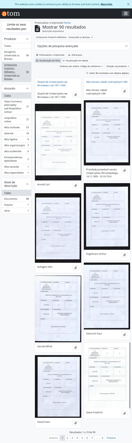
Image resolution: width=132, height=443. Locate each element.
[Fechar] (128, 4)
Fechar (67, 22)
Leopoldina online (16, 119)
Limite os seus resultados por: (16, 26)
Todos (7, 46)
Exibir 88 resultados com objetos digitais (107, 73)
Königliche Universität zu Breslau (16, 55)
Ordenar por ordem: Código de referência (80, 66)
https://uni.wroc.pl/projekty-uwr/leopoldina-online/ (16, 107)
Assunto (9, 88)
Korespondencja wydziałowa (16, 159)
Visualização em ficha (48, 60)
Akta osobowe (16, 128)
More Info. (107, 4)
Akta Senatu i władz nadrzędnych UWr (107, 81)
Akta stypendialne (16, 173)
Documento (16, 199)
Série (16, 211)
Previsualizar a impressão (50, 54)
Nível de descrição (10, 184)
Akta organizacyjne (16, 146)
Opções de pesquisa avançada (57, 46)
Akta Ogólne (16, 140)
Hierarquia (75, 54)
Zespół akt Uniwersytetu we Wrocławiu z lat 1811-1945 (52, 83)
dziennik (16, 134)
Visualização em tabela (75, 60)
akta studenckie (16, 152)
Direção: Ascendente (117, 66)
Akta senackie (16, 167)
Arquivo (16, 205)
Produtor (10, 39)
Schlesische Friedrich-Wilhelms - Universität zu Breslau (16, 71)
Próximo (111, 438)
